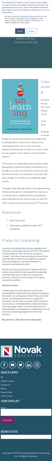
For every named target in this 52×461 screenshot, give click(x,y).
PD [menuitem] (2, 377)
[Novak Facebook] (4, 364)
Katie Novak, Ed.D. (45, 103)
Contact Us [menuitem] (6, 385)
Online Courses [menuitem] (7, 381)
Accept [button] (20, 31)
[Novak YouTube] (12, 364)
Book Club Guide (17, 220)
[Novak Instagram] (36, 364)
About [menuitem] (3, 388)
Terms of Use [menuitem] (6, 396)
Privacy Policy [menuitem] (6, 392)
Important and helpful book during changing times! (24, 248)
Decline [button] (32, 31)
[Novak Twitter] (20, 364)
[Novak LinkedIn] (28, 364)
